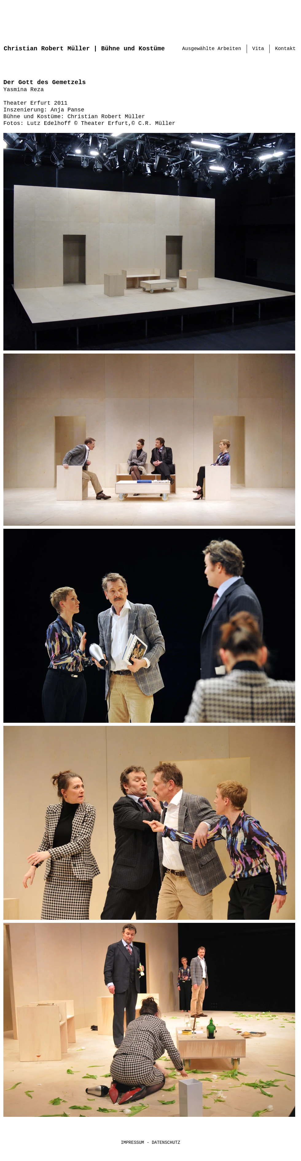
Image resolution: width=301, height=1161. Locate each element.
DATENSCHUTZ (166, 1142)
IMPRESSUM (134, 1142)
